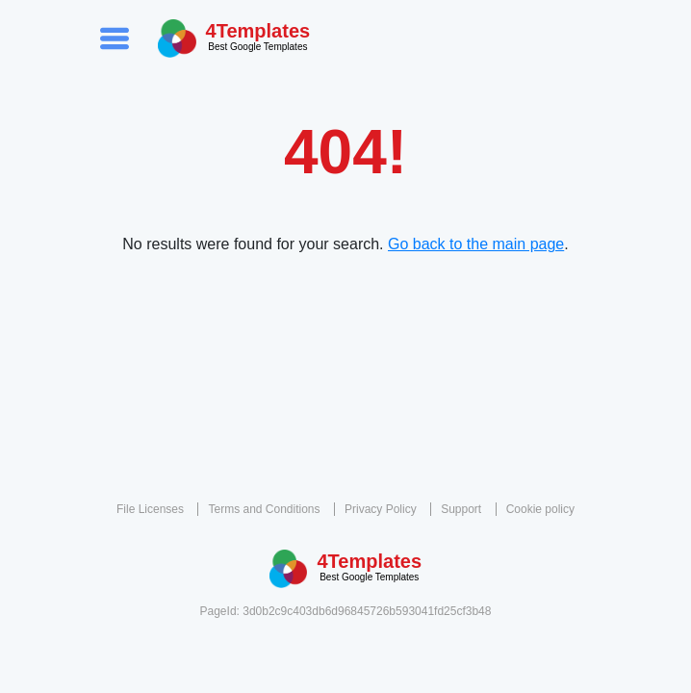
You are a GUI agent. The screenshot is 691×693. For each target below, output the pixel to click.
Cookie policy (540, 509)
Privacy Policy (381, 509)
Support (461, 509)
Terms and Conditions (264, 509)
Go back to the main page (476, 244)
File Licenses (150, 509)
